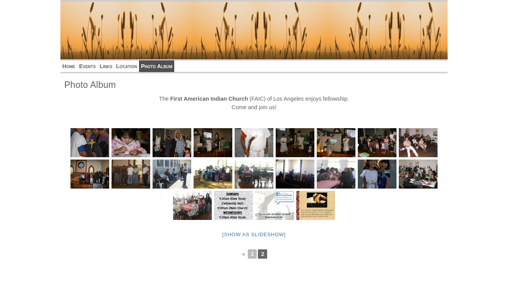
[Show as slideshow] (254, 234)
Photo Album (156, 66)
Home (68, 66)
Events (87, 66)
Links (106, 66)
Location (126, 66)
